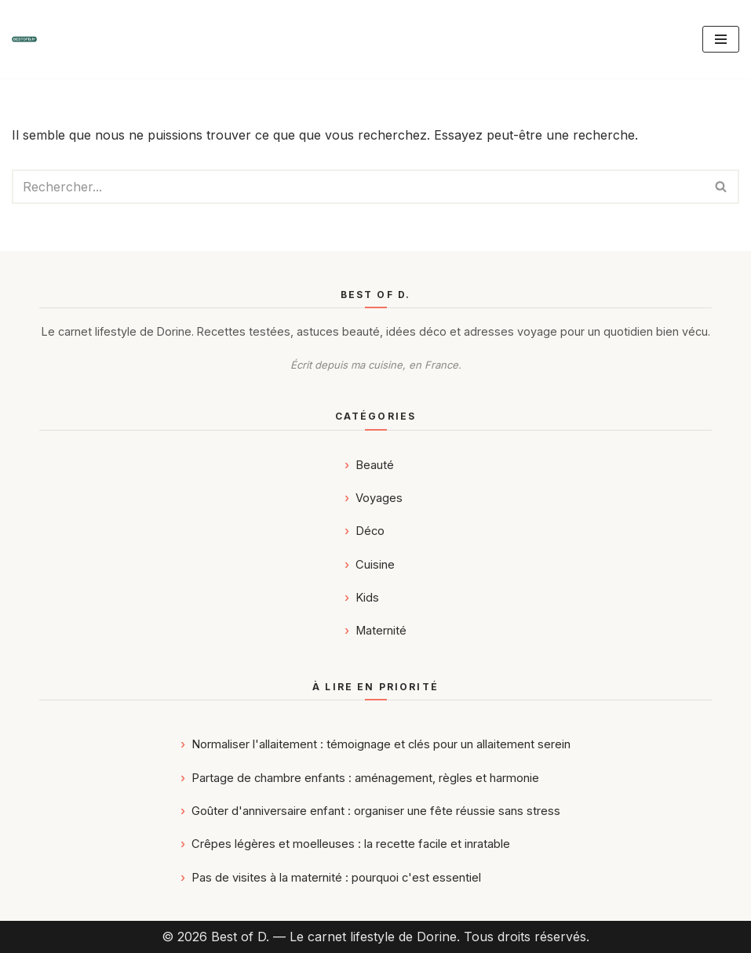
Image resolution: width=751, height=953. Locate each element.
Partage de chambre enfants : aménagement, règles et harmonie (365, 778)
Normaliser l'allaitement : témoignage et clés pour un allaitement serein (381, 744)
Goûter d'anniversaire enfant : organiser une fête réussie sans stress (375, 811)
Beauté (374, 465)
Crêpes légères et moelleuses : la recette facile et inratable (350, 844)
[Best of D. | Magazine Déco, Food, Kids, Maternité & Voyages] (24, 39)
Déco (370, 531)
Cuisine (375, 565)
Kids (367, 598)
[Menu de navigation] (720, 39)
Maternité (380, 631)
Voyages (379, 498)
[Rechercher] (358, 186)
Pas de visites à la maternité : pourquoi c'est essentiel (336, 878)
